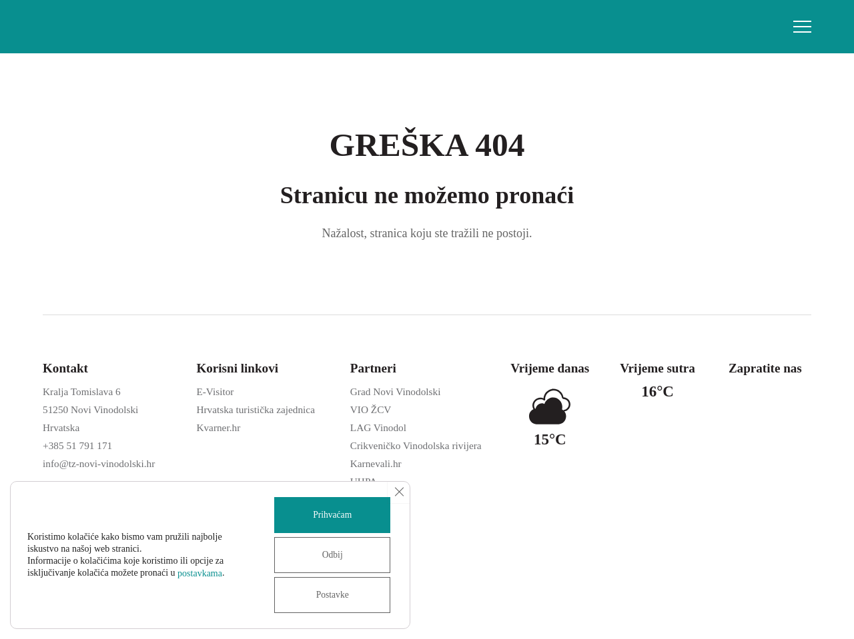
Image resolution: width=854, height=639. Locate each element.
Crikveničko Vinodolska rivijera (416, 445)
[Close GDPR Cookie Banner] (398, 492)
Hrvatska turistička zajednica (255, 409)
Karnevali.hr (376, 463)
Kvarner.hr (218, 427)
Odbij (330, 555)
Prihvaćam (330, 515)
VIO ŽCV (371, 409)
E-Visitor (215, 391)
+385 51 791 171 (77, 445)
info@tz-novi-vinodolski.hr (99, 463)
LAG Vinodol (378, 427)
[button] (802, 27)
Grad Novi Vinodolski (395, 391)
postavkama (199, 573)
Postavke (331, 595)
